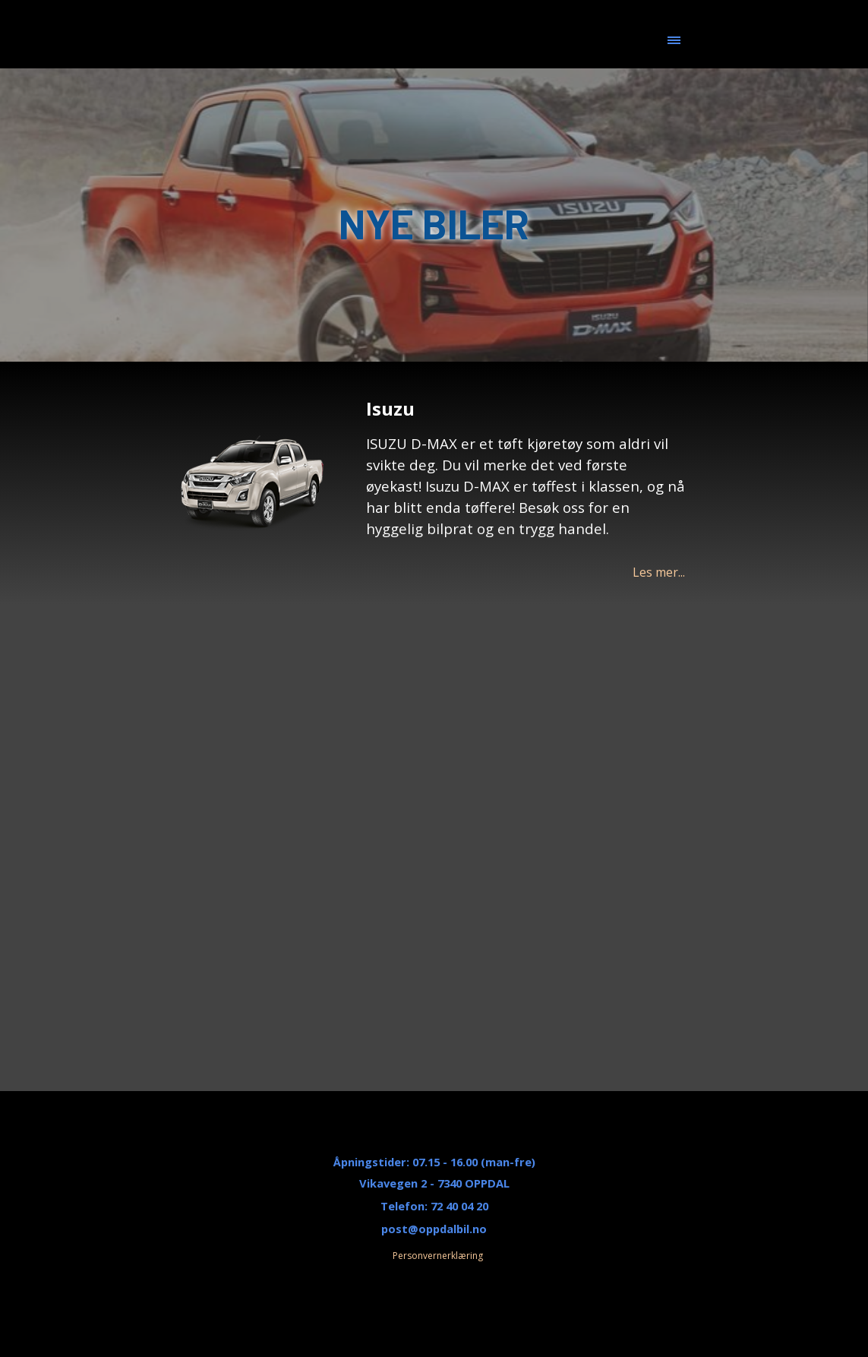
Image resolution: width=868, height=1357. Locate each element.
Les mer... (659, 572)
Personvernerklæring (438, 1255)
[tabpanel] (525, 488)
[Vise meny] (673, 40)
